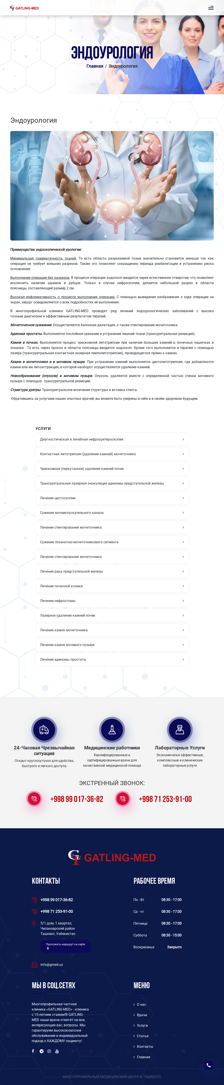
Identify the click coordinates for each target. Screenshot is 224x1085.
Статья (141, 1036)
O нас (139, 1004)
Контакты (143, 1046)
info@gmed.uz (51, 965)
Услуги (140, 1025)
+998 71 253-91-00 (165, 799)
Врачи (140, 1015)
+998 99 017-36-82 (76, 799)
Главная (94, 66)
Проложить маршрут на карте (65, 946)
